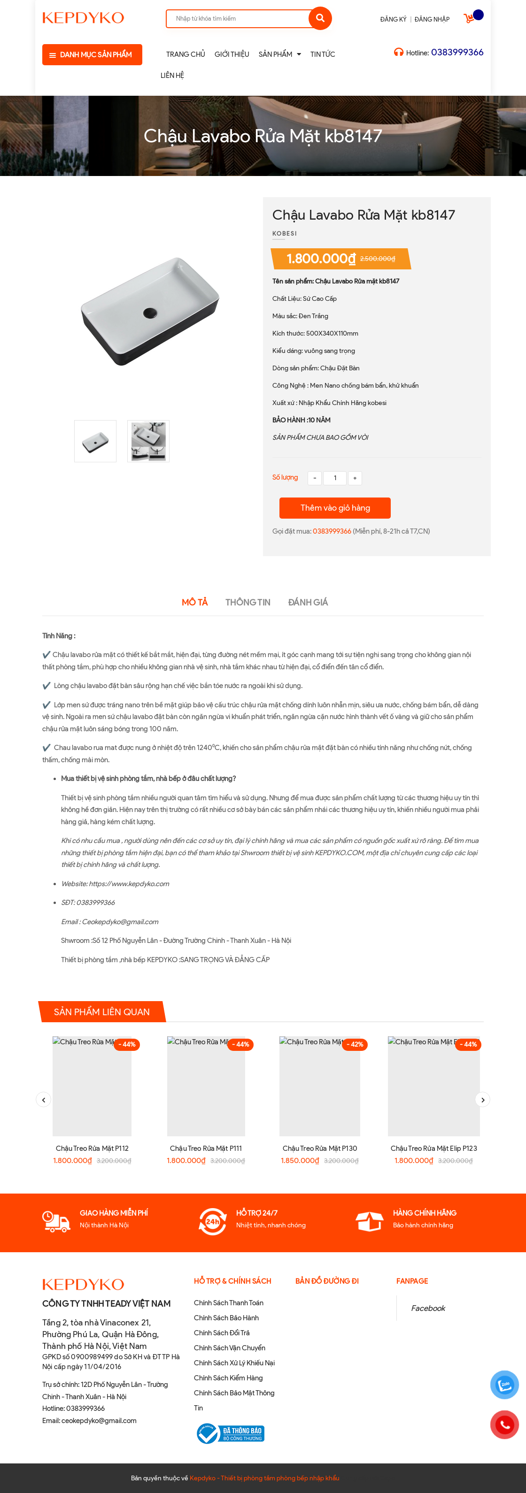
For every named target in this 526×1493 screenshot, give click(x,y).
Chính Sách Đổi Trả (222, 1333)
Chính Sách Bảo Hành (226, 1318)
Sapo (387, 1478)
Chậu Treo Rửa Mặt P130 (320, 1148)
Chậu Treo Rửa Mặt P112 (92, 1148)
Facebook (428, 1308)
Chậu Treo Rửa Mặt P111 (206, 1148)
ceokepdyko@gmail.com (99, 1420)
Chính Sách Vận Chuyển (229, 1348)
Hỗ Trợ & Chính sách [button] (232, 1281)
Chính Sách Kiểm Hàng (228, 1378)
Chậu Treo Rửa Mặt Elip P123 (434, 1148)
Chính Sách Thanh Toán (228, 1303)
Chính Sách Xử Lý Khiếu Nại (234, 1363)
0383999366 (457, 52)
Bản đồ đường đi (327, 1281)
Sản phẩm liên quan (102, 1012)
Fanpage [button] (412, 1281)
